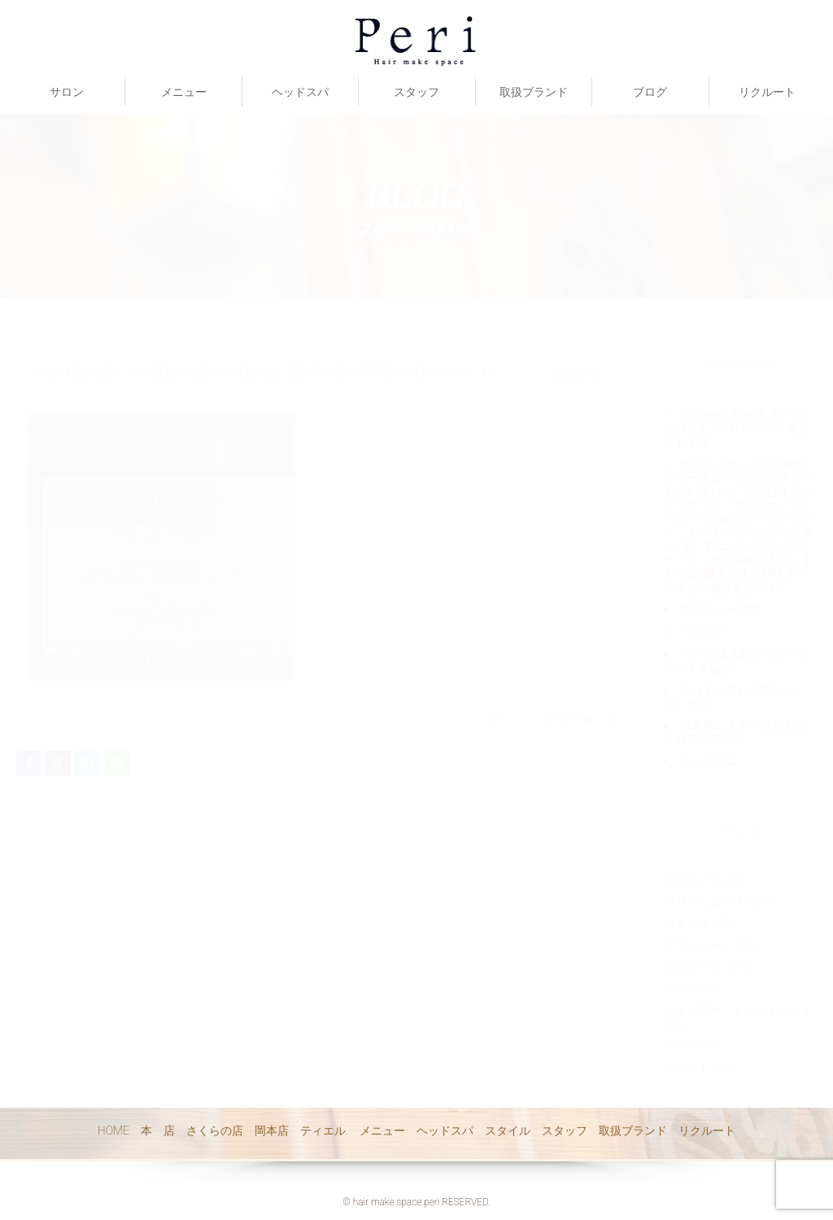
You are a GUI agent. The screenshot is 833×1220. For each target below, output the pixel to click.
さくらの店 (214, 1130)
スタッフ (416, 91)
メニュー (184, 91)
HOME (113, 1130)
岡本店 (272, 1130)
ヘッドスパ (300, 91)
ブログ (650, 91)
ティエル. (324, 1130)
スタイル (507, 1130)
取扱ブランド (533, 91)
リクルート (767, 91)
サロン (67, 91)
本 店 (158, 1130)
